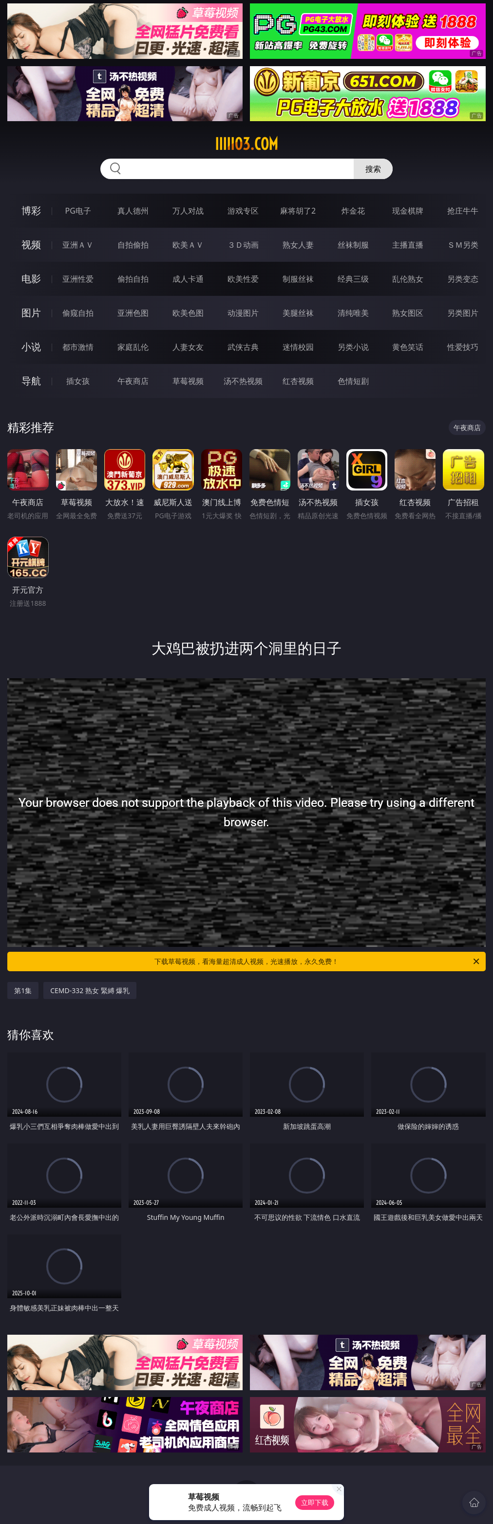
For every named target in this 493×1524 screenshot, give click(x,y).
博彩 (31, 210)
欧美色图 (188, 313)
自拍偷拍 (133, 244)
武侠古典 (243, 347)
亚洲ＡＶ (78, 244)
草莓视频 (188, 381)
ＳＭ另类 (462, 244)
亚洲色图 (133, 313)
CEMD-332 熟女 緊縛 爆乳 (90, 990)
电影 (31, 278)
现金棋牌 (407, 210)
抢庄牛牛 (462, 210)
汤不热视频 (243, 381)
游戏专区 (243, 210)
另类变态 (462, 278)
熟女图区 (407, 313)
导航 (31, 380)
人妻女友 (188, 347)
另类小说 (353, 347)
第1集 (23, 990)
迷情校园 (298, 347)
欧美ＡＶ (188, 244)
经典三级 (353, 278)
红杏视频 (298, 381)
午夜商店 (133, 381)
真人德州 (133, 210)
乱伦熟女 (407, 278)
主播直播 (407, 244)
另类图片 (462, 313)
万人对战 (188, 210)
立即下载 (314, 1502)
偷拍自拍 (133, 278)
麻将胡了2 (298, 210)
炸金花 (353, 210)
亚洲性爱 (78, 278)
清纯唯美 (353, 313)
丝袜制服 (353, 244)
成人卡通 (188, 278)
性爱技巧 (462, 347)
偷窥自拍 (78, 313)
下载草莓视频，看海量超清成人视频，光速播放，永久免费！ (317, 961)
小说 (31, 346)
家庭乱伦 (133, 347)
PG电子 (78, 210)
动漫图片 (243, 313)
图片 (31, 312)
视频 (31, 244)
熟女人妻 (298, 244)
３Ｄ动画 (243, 244)
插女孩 (78, 381)
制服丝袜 (298, 278)
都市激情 (78, 347)
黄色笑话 (407, 347)
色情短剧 (353, 381)
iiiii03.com (246, 144)
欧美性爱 (243, 278)
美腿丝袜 (298, 313)
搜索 (373, 168)
